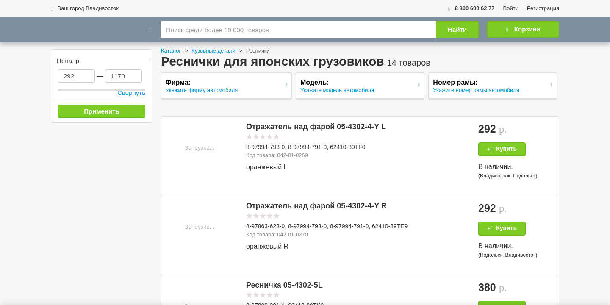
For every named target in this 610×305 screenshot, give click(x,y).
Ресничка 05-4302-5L (284, 285)
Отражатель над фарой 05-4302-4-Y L (316, 126)
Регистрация (543, 8)
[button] (199, 147)
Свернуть (131, 92)
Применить (101, 111)
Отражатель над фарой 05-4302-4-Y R (316, 206)
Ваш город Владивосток (85, 8)
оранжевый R (267, 246)
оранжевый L (266, 167)
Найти (457, 29)
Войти (510, 8)
